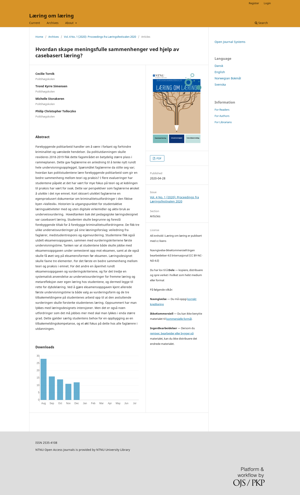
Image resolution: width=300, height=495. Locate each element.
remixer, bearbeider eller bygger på (172, 333)
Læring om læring (51, 15)
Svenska (220, 84)
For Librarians (223, 122)
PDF (158, 158)
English (220, 72)
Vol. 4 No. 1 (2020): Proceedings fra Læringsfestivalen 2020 (100, 37)
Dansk (219, 66)
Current (34, 23)
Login (267, 3)
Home (39, 37)
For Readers (222, 109)
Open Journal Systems (230, 42)
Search (261, 23)
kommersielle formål (179, 319)
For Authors (222, 116)
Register (254, 3)
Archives (53, 23)
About (69, 23)
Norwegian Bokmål (228, 78)
